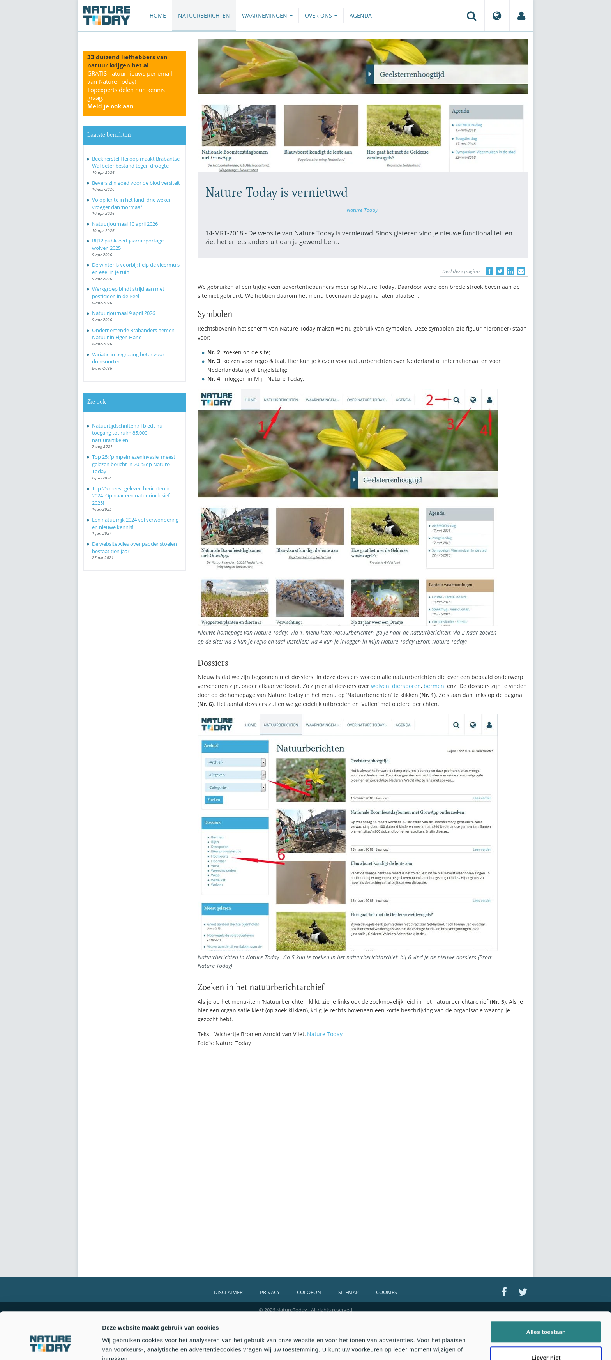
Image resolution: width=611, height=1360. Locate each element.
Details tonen (421, 1344)
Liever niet (545, 1318)
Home (158, 15)
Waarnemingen (267, 15)
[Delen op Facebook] (489, 271)
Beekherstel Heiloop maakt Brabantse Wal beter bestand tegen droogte (136, 162)
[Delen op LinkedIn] (510, 271)
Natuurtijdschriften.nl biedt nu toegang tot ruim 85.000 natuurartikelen (127, 433)
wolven (380, 686)
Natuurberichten (204, 15)
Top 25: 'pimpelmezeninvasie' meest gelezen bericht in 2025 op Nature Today (133, 464)
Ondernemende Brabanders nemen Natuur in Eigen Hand (133, 334)
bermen (434, 686)
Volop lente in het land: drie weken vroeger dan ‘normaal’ (132, 203)
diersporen (406, 686)
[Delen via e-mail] (521, 271)
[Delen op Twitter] (500, 271)
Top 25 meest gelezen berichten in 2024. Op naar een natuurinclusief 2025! (131, 495)
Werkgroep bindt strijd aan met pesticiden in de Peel (128, 292)
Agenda (361, 15)
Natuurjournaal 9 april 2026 (123, 313)
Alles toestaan (546, 1292)
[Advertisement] (363, 1121)
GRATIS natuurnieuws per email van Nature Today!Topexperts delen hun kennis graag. (129, 89)
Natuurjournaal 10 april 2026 (125, 223)
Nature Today (362, 210)
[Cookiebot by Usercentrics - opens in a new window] (50, 1345)
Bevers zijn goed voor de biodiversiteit (136, 182)
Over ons (321, 15)
